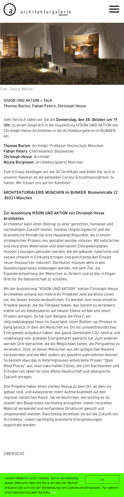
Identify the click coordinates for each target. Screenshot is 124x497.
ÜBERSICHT (14, 453)
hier (54, 492)
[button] (114, 9)
